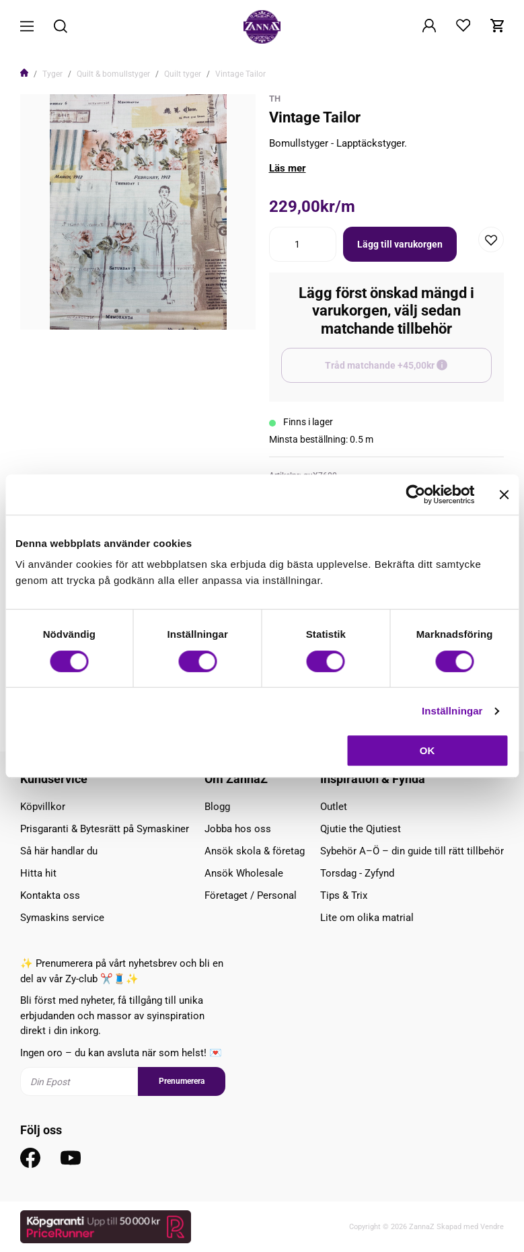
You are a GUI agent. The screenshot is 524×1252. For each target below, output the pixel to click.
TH (274, 99)
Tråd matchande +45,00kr (408, 371)
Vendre (492, 1226)
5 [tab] (159, 310)
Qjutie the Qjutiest (360, 829)
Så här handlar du (59, 851)
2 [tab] (127, 310)
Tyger (52, 74)
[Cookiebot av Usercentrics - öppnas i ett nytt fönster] (415, 494)
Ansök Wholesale (243, 873)
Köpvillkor (42, 807)
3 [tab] (138, 310)
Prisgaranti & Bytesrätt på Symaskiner (104, 829)
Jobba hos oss (237, 829)
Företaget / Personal (250, 895)
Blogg (217, 807)
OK (427, 750)
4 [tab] (148, 310)
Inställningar (452, 710)
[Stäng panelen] (504, 494)
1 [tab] (116, 310)
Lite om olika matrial (367, 918)
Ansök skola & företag (254, 851)
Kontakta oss (50, 895)
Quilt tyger (182, 74)
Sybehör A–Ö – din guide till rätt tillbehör (412, 851)
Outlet (333, 807)
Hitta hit (38, 873)
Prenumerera (181, 1081)
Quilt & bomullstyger (113, 74)
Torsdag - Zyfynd (357, 873)
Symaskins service (62, 918)
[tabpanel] (138, 212)
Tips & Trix (343, 895)
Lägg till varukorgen (400, 244)
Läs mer (287, 168)
